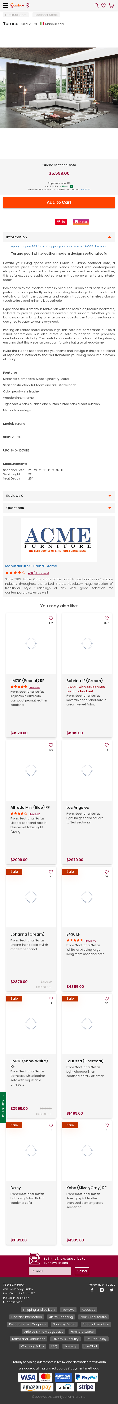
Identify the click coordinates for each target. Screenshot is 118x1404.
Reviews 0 (14, 496)
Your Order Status (93, 1317)
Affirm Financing (61, 1317)
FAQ (54, 1346)
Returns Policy (96, 1339)
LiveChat (90, 1346)
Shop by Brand (64, 1324)
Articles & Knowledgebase (43, 1332)
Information (16, 237)
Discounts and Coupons (27, 1324)
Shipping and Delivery (39, 1310)
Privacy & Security (65, 1339)
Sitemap (71, 1346)
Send (82, 1271)
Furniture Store (16, 15)
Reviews (68, 1310)
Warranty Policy (32, 1346)
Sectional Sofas (46, 15)
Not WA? (85, 189)
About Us (88, 1310)
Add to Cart (59, 202)
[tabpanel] (59, 88)
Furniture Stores (82, 1332)
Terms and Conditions (28, 1339)
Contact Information (26, 1317)
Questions (15, 508)
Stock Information (96, 1324)
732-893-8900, (13, 1285)
